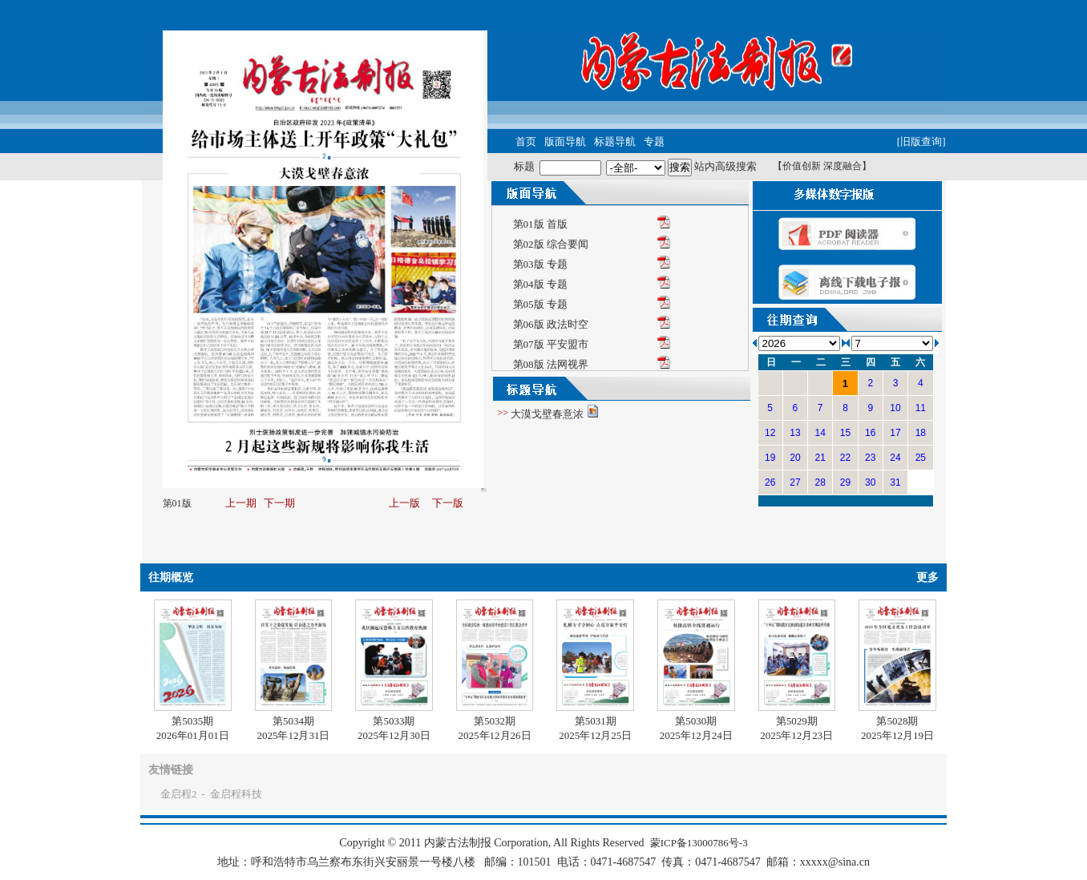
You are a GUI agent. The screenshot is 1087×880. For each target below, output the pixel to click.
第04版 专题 (540, 284)
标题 (524, 166)
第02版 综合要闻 (550, 244)
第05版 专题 (540, 304)
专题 (654, 141)
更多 (927, 577)
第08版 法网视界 (550, 364)
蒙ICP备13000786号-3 (699, 843)
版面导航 (565, 141)
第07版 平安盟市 (550, 344)
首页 (525, 141)
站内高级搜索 (725, 166)
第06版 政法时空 (550, 324)
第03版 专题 (540, 264)
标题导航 (615, 141)
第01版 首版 (540, 224)
